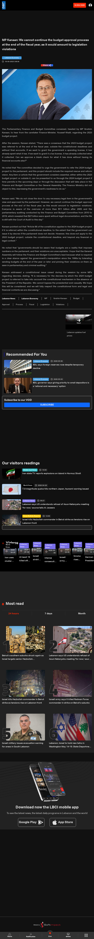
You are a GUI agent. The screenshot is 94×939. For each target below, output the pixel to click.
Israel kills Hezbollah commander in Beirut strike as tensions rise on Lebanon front (56, 521)
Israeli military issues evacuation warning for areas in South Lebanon (22, 745)
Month (82, 613)
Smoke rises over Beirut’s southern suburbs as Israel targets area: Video (78, 558)
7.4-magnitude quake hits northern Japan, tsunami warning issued (55, 489)
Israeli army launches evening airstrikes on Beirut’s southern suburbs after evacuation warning (65, 559)
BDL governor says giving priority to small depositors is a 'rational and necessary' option (61, 384)
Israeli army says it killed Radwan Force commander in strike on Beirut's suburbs (69, 701)
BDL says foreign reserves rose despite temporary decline (58, 366)
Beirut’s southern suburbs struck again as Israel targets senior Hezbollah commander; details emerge (23, 658)
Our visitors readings (21, 463)
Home (10, 935)
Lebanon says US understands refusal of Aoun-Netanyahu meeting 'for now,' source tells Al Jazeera (55, 506)
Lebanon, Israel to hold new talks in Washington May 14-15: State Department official (70, 745)
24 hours (13, 613)
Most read (15, 604)
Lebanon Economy (41, 361)
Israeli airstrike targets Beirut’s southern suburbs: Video (37, 558)
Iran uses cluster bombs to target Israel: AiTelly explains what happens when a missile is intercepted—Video (11, 560)
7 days (48, 613)
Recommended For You (26, 354)
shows (68, 935)
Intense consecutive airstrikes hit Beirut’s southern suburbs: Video (51, 560)
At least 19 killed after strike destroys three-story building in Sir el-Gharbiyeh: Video (24, 559)
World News (27, 485)
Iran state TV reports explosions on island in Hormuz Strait (51, 473)
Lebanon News (29, 501)
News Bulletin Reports (31, 516)
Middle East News (30, 470)
